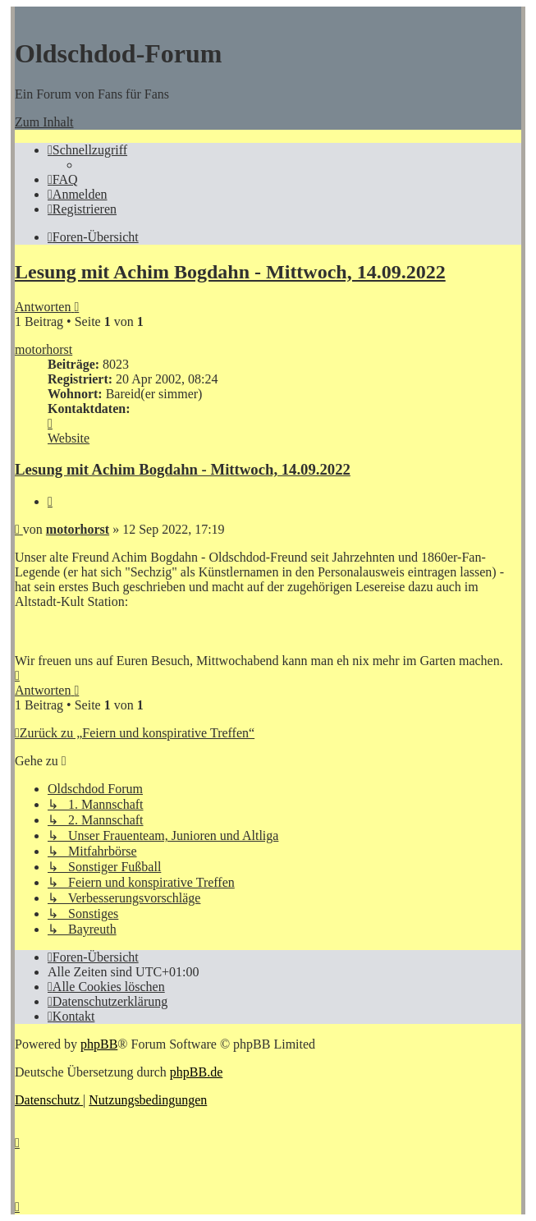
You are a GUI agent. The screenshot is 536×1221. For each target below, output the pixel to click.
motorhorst (43, 349)
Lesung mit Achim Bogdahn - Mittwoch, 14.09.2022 (230, 271)
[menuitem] (63, 179)
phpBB (98, 1044)
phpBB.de (196, 1072)
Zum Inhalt (44, 122)
